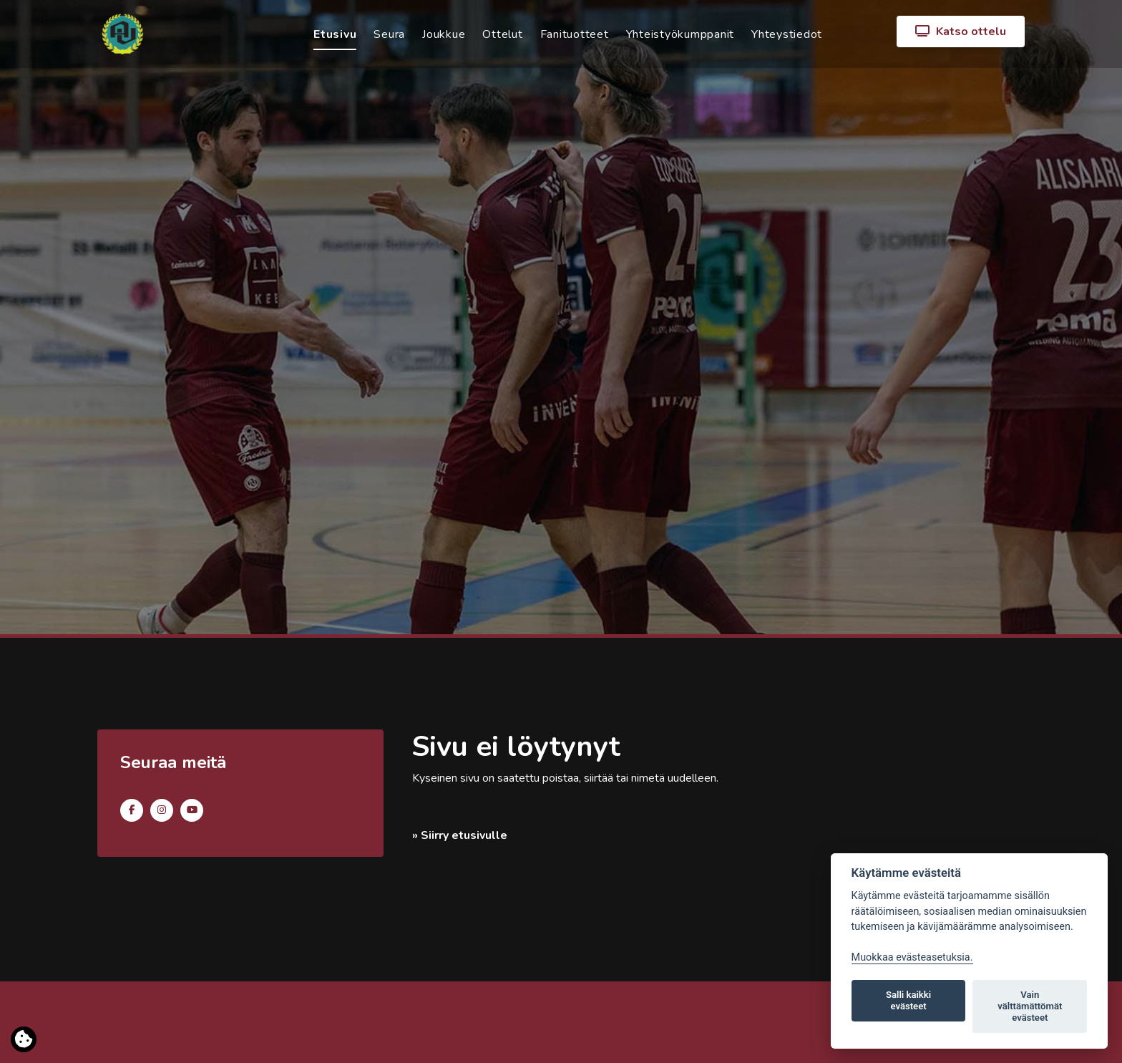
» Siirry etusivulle (459, 835)
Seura (389, 34)
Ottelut (502, 34)
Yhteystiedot (786, 34)
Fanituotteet (574, 34)
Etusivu (334, 34)
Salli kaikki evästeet (908, 1000)
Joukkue (443, 34)
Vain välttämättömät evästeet (1029, 1006)
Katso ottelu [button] (960, 31)
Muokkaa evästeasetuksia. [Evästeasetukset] (912, 957)
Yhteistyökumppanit (680, 34)
